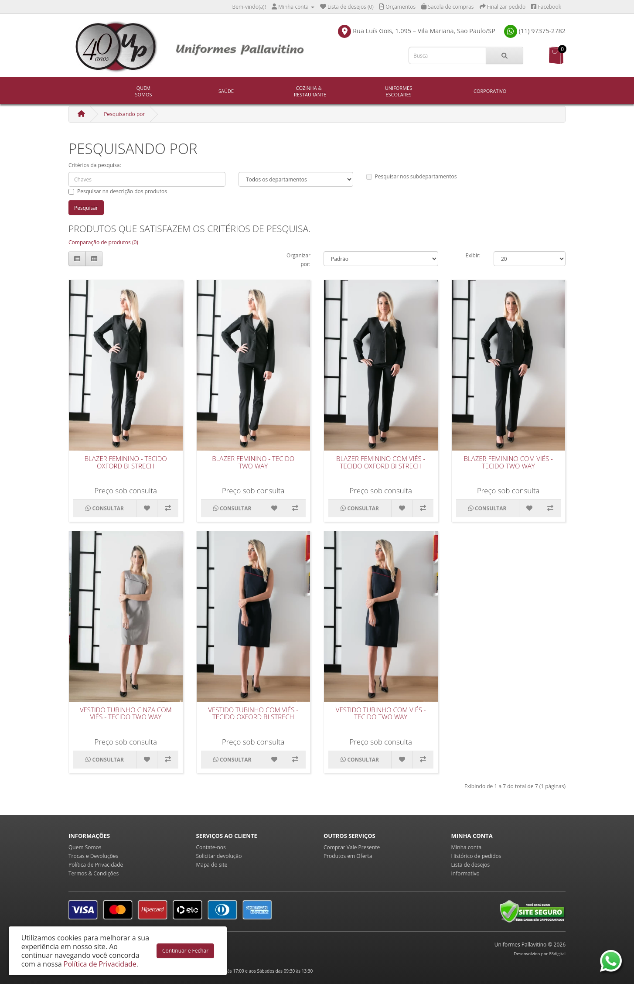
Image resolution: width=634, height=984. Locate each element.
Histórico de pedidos (476, 856)
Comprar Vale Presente (352, 847)
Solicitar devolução (219, 856)
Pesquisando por (124, 114)
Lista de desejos (470, 864)
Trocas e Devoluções (93, 856)
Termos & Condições (93, 873)
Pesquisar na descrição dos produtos (117, 191)
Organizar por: (298, 260)
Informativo (465, 873)
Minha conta (466, 847)
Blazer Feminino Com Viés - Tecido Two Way (508, 462)
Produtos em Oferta (348, 856)
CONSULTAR (104, 508)
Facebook (546, 6)
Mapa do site (212, 864)
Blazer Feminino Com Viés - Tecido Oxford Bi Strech (380, 462)
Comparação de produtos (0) (103, 242)
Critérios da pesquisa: (94, 165)
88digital (557, 954)
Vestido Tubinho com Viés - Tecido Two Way (381, 713)
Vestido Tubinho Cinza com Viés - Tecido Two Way (126, 713)
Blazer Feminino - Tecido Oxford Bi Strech (126, 462)
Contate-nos (211, 847)
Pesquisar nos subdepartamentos (411, 176)
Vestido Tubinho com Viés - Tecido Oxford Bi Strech (253, 713)
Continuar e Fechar (185, 950)
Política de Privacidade (95, 864)
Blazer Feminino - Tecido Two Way (253, 462)
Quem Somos (143, 91)
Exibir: (473, 255)
